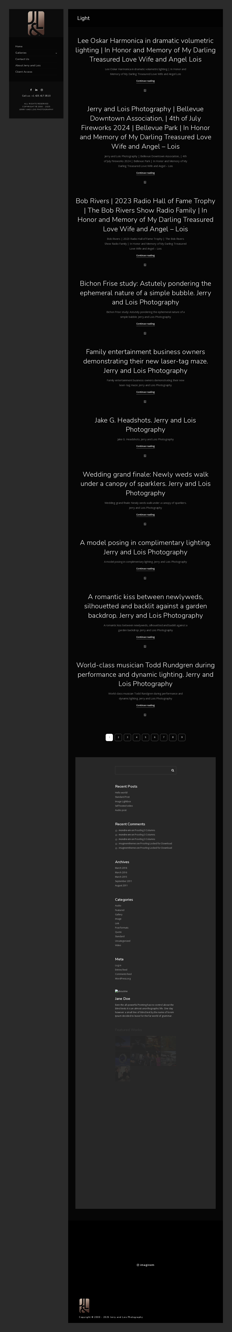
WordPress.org (123, 978)
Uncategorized (122, 940)
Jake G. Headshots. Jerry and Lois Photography (145, 425)
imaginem (145, 1265)
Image (118, 918)
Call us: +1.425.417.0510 (36, 95)
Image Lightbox (123, 801)
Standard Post (122, 796)
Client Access (23, 72)
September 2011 (123, 881)
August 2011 (121, 885)
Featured (119, 910)
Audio (118, 905)
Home (18, 46)
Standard (120, 936)
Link (117, 923)
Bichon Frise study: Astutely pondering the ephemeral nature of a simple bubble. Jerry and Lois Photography (145, 293)
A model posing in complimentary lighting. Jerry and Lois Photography (145, 547)
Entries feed (121, 969)
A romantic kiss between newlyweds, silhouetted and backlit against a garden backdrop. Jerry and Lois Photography (145, 606)
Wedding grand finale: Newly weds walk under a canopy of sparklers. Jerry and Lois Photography (145, 484)
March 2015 (121, 876)
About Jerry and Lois (28, 65)
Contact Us (22, 59)
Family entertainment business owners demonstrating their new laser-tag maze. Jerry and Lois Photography (145, 361)
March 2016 (121, 872)
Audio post (121, 810)
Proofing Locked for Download (156, 843)
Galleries (21, 53)
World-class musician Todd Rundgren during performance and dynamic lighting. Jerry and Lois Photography (145, 674)
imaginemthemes (127, 843)
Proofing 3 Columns (145, 830)
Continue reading (145, 80)
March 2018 (121, 867)
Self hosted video (124, 805)
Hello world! (121, 792)
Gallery (118, 914)
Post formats (121, 927)
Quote (118, 932)
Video (118, 945)
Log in (118, 965)
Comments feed (123, 974)
